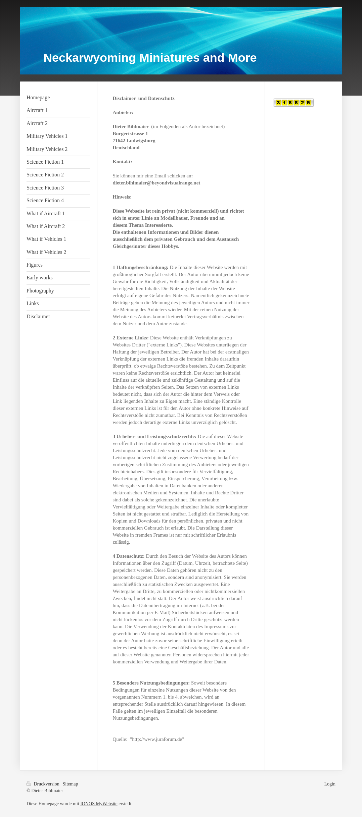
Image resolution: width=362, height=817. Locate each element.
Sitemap (70, 783)
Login (329, 783)
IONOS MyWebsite (98, 803)
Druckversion (43, 783)
